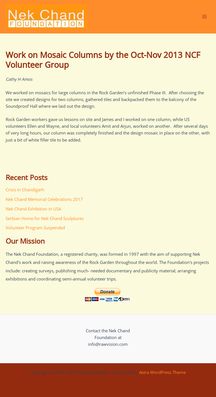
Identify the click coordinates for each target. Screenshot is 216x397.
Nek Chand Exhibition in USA (33, 209)
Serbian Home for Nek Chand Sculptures (45, 218)
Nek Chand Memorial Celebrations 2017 (44, 199)
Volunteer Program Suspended (35, 227)
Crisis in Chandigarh (25, 189)
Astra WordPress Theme (162, 372)
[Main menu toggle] (204, 17)
